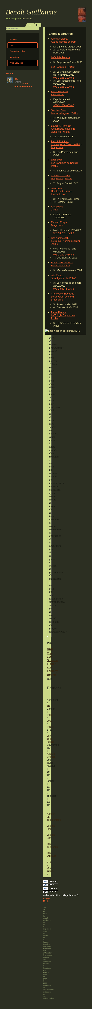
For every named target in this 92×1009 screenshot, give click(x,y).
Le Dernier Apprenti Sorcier (65, 241)
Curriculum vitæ (17, 51)
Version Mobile (46, 900)
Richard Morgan (59, 222)
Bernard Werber (59, 91)
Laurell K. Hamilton (61, 125)
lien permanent (52, 845)
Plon (49, 714)
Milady (66, 131)
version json (51, 836)
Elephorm (47, 985)
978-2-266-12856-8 (50, 867)
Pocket (71, 66)
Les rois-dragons (60, 113)
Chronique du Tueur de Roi (65, 144)
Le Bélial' (71, 278)
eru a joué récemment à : (19, 86)
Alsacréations (48, 990)
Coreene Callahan (60, 175)
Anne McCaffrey (59, 38)
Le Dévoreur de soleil (62, 296)
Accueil (13, 39)
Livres (12, 45)
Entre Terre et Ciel (60, 265)
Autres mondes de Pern (63, 41)
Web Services (16, 63)
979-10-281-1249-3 (63, 233)
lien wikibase (51, 854)
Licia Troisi (56, 160)
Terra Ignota (57, 278)
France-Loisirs (58, 194)
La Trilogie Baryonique (63, 315)
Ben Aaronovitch (60, 238)
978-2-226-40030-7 (63, 105)
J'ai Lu (74, 113)
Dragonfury (57, 178)
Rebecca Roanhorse (62, 262)
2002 (49, 720)
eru (49, 705)
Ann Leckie (57, 206)
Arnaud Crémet (51, 755)
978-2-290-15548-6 (63, 254)
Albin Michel (57, 94)
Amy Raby (56, 188)
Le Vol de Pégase (60, 57)
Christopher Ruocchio (62, 293)
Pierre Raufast (58, 312)
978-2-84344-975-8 (63, 288)
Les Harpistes (58, 66)
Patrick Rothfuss (60, 141)
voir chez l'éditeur (51, 738)
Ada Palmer (57, 275)
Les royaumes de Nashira (64, 163)
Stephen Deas (58, 110)
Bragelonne (57, 147)
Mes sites (14, 57)
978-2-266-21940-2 (63, 77)
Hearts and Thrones (61, 191)
